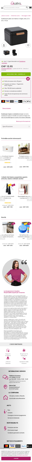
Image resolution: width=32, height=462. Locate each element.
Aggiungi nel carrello (16, 74)
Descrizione (7, 108)
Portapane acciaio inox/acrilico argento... (24, 157)
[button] (2, 158)
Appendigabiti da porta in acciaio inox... (24, 197)
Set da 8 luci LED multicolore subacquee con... (24, 236)
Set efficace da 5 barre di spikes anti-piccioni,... (8, 235)
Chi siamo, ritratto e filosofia (16, 396)
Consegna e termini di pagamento (17, 415)
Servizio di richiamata (13, 418)
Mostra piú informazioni (23, 121)
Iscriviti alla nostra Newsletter (17, 398)
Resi (9, 410)
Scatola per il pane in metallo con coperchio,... (7, 158)
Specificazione (8, 126)
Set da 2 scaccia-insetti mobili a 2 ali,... (8, 197)
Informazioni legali (13, 430)
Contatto (10, 412)
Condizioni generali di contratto (16, 433)
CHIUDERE (16, 458)
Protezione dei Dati (13, 427)
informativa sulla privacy (22, 455)
